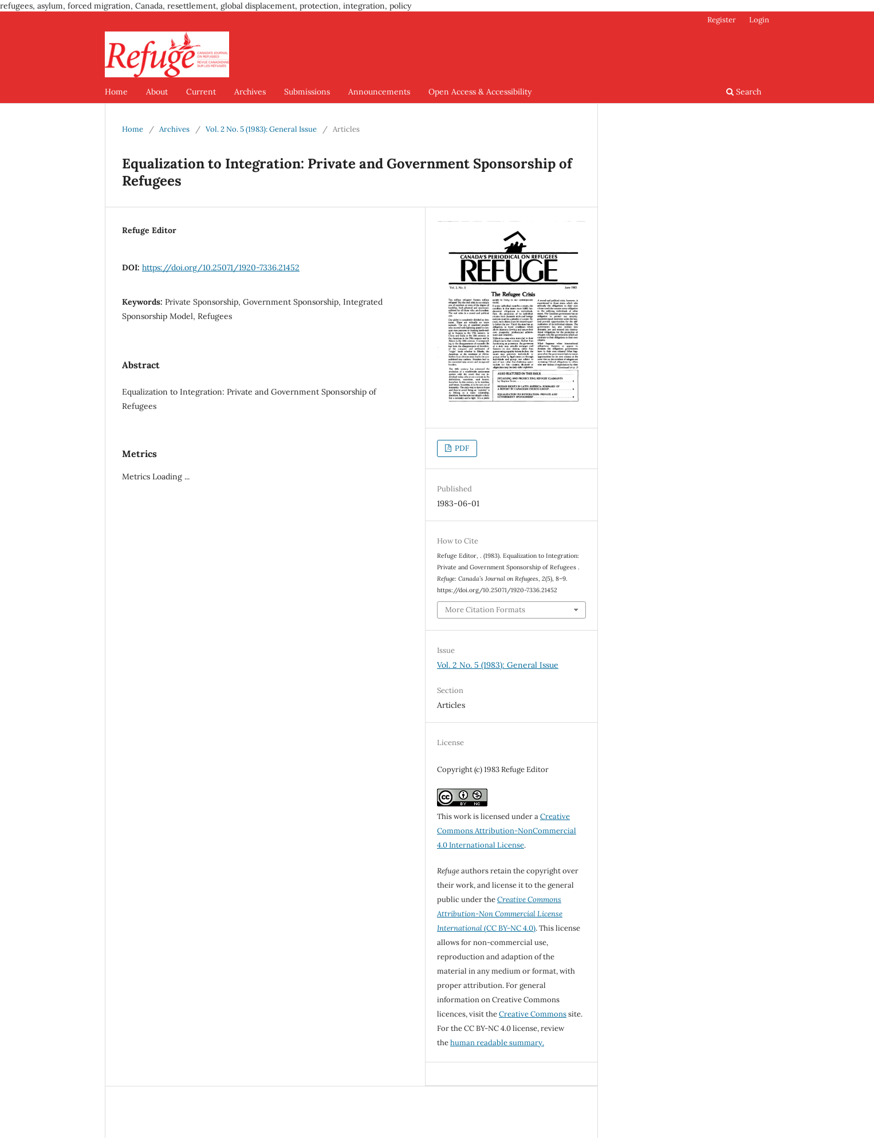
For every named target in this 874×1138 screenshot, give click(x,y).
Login (759, 20)
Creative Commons (532, 1014)
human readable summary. (497, 1043)
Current (201, 91)
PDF (461, 448)
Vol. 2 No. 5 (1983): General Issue (261, 129)
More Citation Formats (485, 610)
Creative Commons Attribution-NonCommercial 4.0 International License (506, 831)
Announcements (379, 91)
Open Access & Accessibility (480, 91)
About (157, 91)
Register (721, 20)
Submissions (307, 91)
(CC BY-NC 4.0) (499, 914)
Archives (250, 91)
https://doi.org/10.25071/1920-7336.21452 (221, 267)
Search (743, 91)
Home (116, 91)
